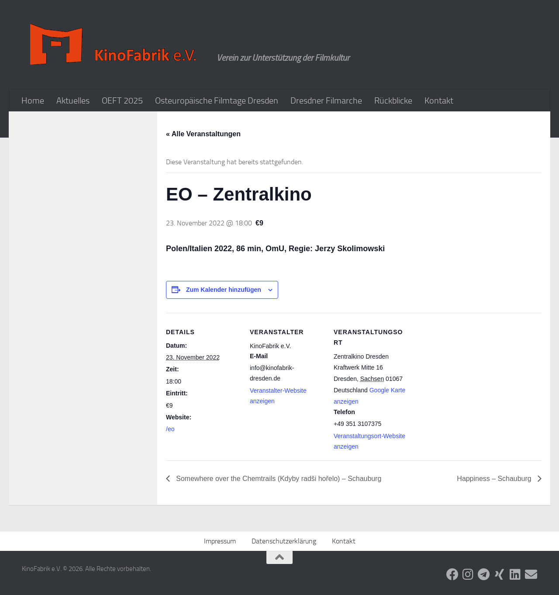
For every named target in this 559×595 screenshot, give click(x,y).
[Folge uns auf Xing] (499, 574)
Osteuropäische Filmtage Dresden (216, 100)
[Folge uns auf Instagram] (468, 574)
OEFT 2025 (122, 100)
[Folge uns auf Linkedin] (515, 574)
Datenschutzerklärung (284, 541)
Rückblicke (393, 100)
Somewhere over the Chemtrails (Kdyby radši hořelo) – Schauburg (278, 478)
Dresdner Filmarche (326, 100)
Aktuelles (73, 100)
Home (32, 100)
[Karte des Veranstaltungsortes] (464, 373)
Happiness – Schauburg (495, 478)
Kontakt (438, 100)
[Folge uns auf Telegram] (484, 574)
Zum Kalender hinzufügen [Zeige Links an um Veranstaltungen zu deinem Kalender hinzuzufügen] (223, 289)
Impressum (220, 541)
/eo (170, 428)
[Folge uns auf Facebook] (452, 574)
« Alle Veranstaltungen (203, 134)
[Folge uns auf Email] (531, 574)
